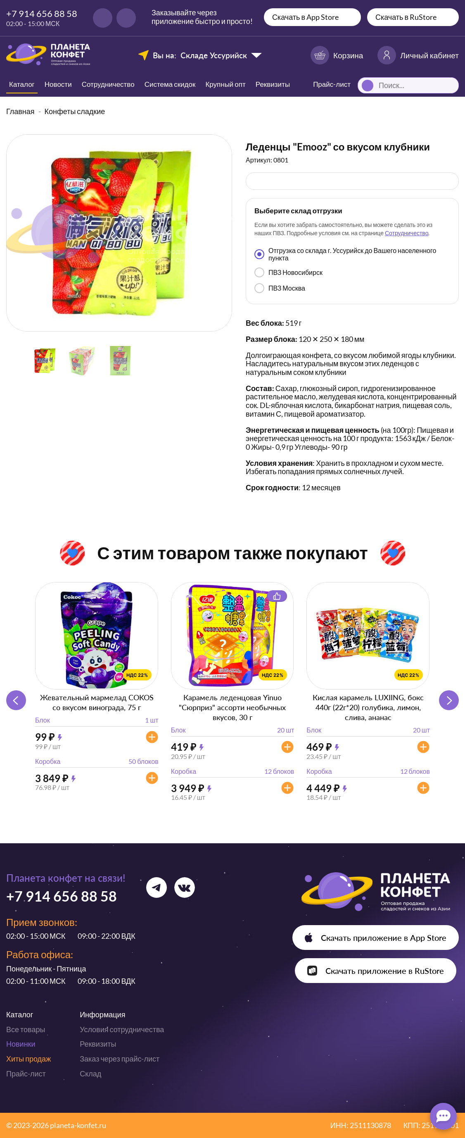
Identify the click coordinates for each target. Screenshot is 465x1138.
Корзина (337, 55)
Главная (20, 111)
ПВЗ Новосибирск (288, 272)
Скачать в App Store (305, 16)
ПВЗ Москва (279, 288)
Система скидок (170, 84)
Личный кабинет (418, 55)
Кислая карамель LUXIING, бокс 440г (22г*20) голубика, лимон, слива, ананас (368, 707)
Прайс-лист (26, 1073)
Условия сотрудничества (122, 1029)
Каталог (22, 84)
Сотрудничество (108, 84)
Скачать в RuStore (406, 16)
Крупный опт (225, 84)
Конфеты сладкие (75, 111)
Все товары (25, 1029)
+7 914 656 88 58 (41, 13)
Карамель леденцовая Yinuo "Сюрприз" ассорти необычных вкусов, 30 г (232, 707)
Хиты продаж (28, 1058)
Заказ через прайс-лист (119, 1058)
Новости (58, 84)
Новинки (21, 1043)
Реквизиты (273, 84)
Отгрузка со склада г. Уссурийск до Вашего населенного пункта (345, 254)
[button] (449, 700)
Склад (90, 1073)
